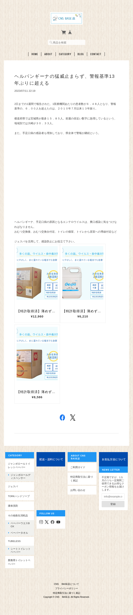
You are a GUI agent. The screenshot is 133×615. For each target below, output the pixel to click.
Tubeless (14, 541)
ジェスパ (13, 486)
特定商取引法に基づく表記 (81, 478)
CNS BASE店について (66, 584)
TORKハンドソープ (18, 496)
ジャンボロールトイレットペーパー (19, 465)
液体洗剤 (13, 505)
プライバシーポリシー (66, 588)
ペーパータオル (19, 532)
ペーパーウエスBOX (20, 524)
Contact (95, 54)
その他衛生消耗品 (18, 515)
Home (35, 54)
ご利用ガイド (77, 467)
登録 (113, 504)
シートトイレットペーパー (21, 550)
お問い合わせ (77, 490)
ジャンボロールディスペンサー (21, 476)
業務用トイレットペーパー (19, 562)
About (48, 54)
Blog (81, 54)
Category (65, 54)
